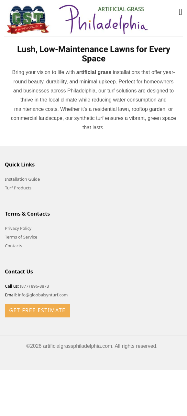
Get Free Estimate (37, 310)
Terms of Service (21, 237)
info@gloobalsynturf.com (43, 295)
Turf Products (18, 188)
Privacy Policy (18, 228)
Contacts (13, 246)
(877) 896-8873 (34, 286)
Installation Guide (22, 179)
